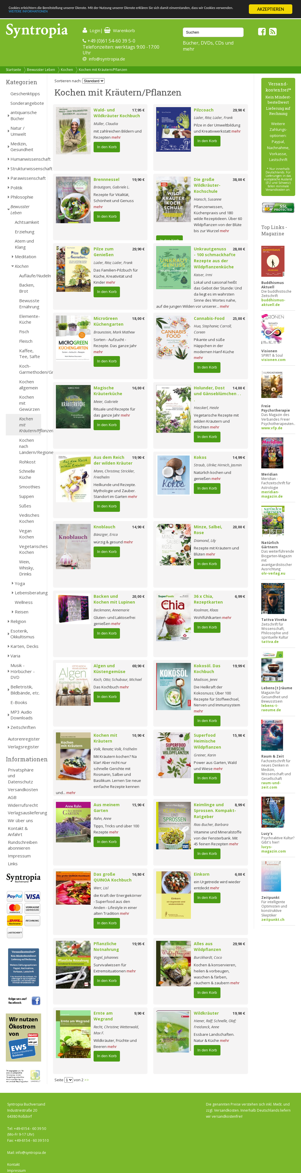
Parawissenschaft (25, 178)
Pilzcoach (204, 110)
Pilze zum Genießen (104, 252)
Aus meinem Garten (107, 807)
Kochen (67, 69)
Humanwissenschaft (25, 159)
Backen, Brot (26, 288)
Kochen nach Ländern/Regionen (30, 446)
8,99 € (240, 804)
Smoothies (29, 487)
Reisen (21, 612)
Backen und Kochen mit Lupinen (114, 599)
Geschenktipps (25, 93)
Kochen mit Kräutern (105, 738)
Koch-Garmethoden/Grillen (30, 369)
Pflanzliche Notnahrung (106, 946)
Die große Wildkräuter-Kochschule (207, 185)
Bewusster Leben (41, 69)
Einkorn (201, 874)
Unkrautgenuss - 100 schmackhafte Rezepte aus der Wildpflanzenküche (215, 258)
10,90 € (138, 735)
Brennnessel (106, 179)
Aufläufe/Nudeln (30, 275)
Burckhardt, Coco (208, 957)
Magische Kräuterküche (108, 391)
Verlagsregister (23, 746)
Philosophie (21, 197)
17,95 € (138, 110)
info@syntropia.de (107, 59)
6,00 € (240, 874)
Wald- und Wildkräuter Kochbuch (117, 113)
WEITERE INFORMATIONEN (125, 14)
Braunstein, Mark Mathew (114, 332)
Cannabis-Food (209, 318)
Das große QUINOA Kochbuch (113, 877)
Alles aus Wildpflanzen (207, 946)
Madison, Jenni (205, 679)
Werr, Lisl (101, 887)
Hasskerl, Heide (206, 407)
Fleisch (25, 341)
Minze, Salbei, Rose (208, 530)
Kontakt (13, 1164)
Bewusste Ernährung (29, 303)
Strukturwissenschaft (25, 168)
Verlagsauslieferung (24, 812)
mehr (116, 137)
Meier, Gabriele (106, 401)
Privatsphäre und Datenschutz (21, 776)
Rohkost (27, 462)
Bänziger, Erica (106, 534)
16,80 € (138, 874)
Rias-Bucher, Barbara (211, 824)
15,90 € (239, 735)
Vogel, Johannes (106, 957)
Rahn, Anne (102, 818)
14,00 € (239, 388)
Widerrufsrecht (23, 805)
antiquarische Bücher (23, 115)
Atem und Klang (24, 244)
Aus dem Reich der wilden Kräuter (113, 460)
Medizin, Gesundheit (21, 147)
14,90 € (138, 526)
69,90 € (138, 665)
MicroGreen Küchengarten (108, 321)
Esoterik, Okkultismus (22, 634)
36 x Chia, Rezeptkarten (208, 599)
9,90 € (139, 1013)
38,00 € (239, 179)
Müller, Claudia (106, 123)
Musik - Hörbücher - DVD (22, 671)
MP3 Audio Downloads (21, 715)
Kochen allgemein (28, 385)
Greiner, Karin (205, 755)
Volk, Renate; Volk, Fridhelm (115, 749)
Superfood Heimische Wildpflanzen (207, 741)
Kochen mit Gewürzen (29, 403)
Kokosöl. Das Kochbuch (207, 669)
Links (13, 863)
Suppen (26, 496)
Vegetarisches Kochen (30, 549)
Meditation (25, 256)
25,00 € (239, 318)
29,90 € (239, 110)
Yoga (20, 583)
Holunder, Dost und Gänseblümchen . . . (217, 394)
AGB (12, 797)
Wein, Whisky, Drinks (26, 568)
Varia (15, 656)
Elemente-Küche (29, 319)
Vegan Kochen (26, 534)
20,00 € (239, 526)
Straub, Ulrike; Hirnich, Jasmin (218, 465)
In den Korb (106, 147)
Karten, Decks (24, 646)
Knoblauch (104, 526)
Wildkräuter (206, 1013)
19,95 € (138, 943)
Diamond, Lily (205, 540)
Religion (18, 621)
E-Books (18, 702)
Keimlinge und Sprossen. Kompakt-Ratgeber (215, 811)
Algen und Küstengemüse (109, 669)
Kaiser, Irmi (203, 274)
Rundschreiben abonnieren (22, 845)
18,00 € (138, 318)
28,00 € (239, 249)
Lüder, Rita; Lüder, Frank (213, 117)
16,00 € (138, 388)
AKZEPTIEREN (270, 9)
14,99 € (239, 457)
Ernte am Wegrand (103, 1016)
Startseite (13, 69)
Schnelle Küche (27, 474)
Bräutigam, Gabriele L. (111, 187)
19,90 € (138, 179)
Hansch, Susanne (207, 199)
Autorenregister (24, 739)
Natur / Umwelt (18, 131)
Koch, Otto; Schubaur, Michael (118, 679)
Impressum (19, 856)
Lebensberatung (28, 592)
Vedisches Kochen (29, 518)
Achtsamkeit (27, 222)
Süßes (25, 506)
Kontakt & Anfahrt (18, 831)
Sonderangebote (25, 103)
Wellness (24, 602)
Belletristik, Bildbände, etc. (25, 690)
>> (86, 1079)
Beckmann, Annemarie (111, 610)
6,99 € (240, 596)
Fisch (24, 331)
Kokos (200, 457)
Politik (16, 187)
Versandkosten (23, 789)
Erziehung (24, 231)
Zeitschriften (23, 727)
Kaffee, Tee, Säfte (29, 354)
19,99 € (239, 665)
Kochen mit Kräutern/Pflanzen (103, 69)
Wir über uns (20, 820)
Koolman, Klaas (206, 610)
